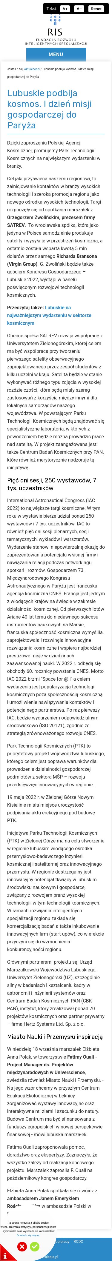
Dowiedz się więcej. (28, 1235)
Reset (96, 9)
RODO (78, 1242)
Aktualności (32, 69)
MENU (56, 54)
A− (79, 9)
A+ (64, 9)
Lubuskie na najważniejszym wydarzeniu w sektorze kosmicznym (49, 315)
